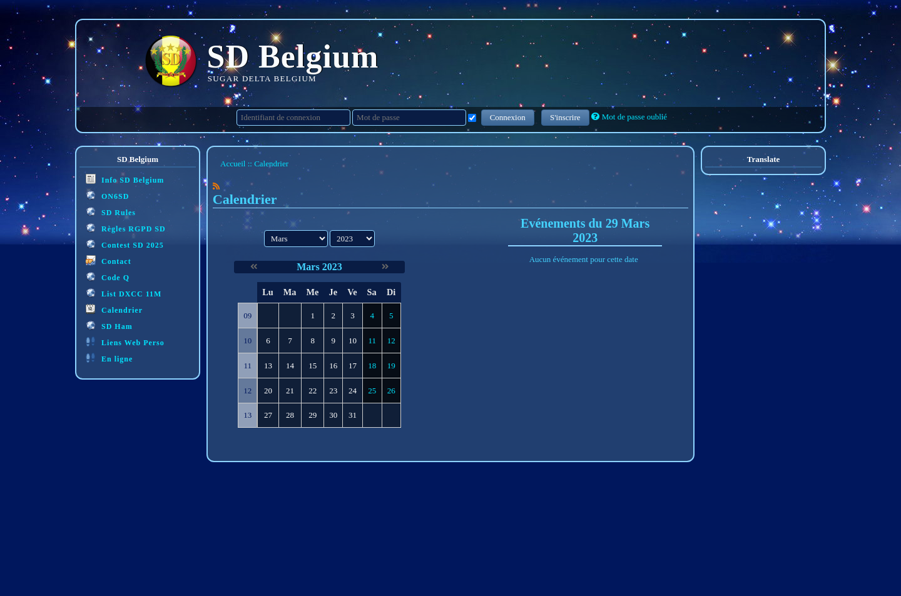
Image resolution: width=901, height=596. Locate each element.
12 (391, 340)
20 (268, 390)
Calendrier (114, 309)
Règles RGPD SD (126, 228)
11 (372, 340)
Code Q (108, 276)
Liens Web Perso (125, 341)
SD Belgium (293, 56)
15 (312, 365)
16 (333, 365)
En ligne (109, 358)
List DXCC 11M (123, 293)
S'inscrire (565, 117)
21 (290, 390)
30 (333, 415)
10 (353, 340)
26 (391, 390)
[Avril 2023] (385, 266)
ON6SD (107, 195)
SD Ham (109, 325)
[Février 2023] (253, 266)
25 (372, 390)
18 (372, 365)
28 (290, 415)
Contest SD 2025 (125, 244)
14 (290, 365)
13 (268, 365)
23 (333, 390)
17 (353, 365)
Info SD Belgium (125, 179)
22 (312, 390)
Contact (108, 260)
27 (268, 415)
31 (353, 415)
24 (353, 390)
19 (391, 365)
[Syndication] (216, 186)
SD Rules (111, 211)
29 (312, 415)
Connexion (508, 117)
